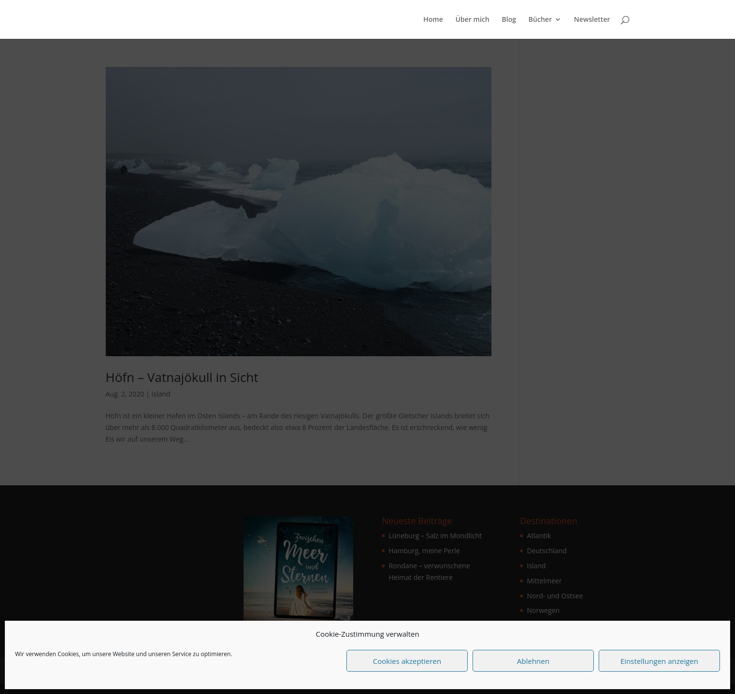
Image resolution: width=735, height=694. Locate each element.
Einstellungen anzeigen (659, 661)
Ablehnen (533, 661)
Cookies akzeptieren (407, 661)
